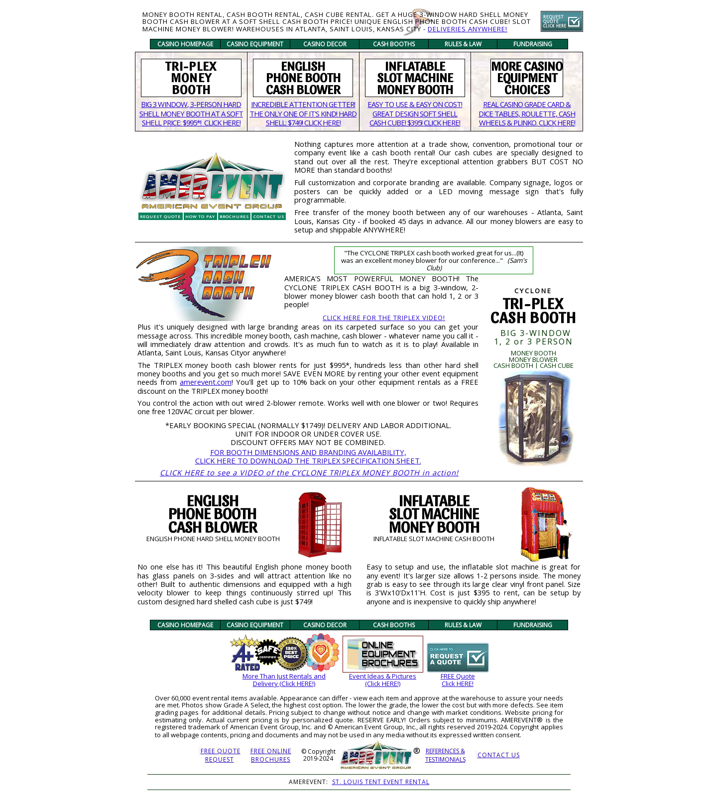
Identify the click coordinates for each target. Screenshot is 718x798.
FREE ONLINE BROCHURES (270, 755)
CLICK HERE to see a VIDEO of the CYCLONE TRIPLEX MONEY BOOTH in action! (309, 472)
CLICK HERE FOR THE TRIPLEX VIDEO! (384, 317)
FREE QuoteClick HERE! (458, 680)
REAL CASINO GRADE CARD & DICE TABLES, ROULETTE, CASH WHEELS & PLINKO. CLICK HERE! (527, 113)
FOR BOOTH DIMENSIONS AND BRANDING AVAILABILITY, (308, 452)
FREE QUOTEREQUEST (220, 755)
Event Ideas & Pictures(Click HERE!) (382, 680)
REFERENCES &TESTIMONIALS (445, 755)
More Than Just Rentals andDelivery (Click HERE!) (284, 680)
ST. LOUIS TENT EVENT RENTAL (381, 782)
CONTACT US (499, 755)
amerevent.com (206, 382)
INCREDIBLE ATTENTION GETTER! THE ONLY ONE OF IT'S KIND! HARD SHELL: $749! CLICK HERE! (303, 113)
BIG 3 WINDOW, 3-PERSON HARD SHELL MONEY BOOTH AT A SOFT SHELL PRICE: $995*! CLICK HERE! (191, 113)
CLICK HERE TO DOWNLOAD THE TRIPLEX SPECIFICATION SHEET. (308, 460)
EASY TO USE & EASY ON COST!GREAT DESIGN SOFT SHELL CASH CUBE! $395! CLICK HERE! (414, 113)
